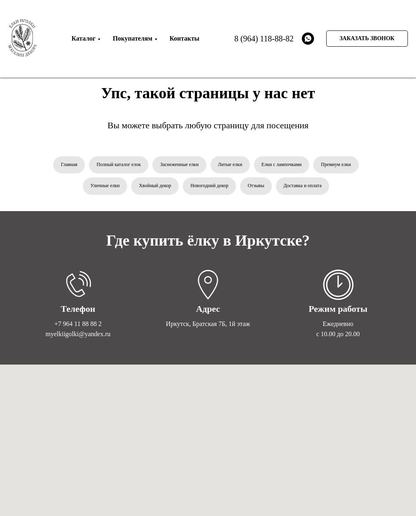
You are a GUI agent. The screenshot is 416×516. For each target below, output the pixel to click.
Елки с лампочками (282, 164)
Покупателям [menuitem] (132, 38)
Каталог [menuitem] (83, 38)
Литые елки (230, 164)
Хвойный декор (155, 186)
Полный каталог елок (118, 164)
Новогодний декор (210, 186)
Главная (69, 164)
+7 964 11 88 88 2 (78, 324)
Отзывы (256, 186)
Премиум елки (336, 164)
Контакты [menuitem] (184, 38)
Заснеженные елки (179, 164)
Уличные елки (104, 186)
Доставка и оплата (303, 186)
